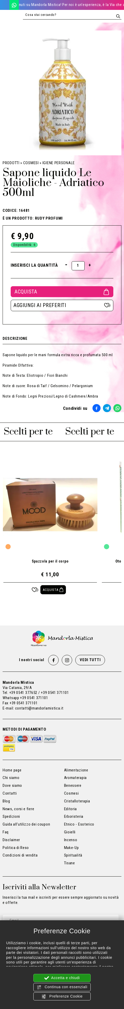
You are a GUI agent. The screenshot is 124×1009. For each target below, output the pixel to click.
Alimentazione (76, 770)
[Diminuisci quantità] (66, 264)
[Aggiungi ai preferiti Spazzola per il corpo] (35, 589)
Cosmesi (31, 163)
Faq (6, 832)
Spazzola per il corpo (50, 561)
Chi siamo (11, 777)
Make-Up (71, 847)
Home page (12, 770)
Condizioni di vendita (20, 855)
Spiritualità (73, 855)
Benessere (73, 785)
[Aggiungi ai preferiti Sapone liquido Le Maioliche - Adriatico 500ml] (62, 305)
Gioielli (70, 832)
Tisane (69, 863)
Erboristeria (73, 816)
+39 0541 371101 (34, 697)
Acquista (62, 291)
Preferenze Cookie (62, 996)
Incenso (70, 840)
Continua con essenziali (62, 987)
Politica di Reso (16, 847)
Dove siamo (12, 785)
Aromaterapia (75, 777)
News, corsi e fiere (18, 809)
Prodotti (11, 163)
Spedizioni (11, 816)
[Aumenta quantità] (90, 265)
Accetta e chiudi (62, 978)
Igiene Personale (58, 163)
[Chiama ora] (4, 4)
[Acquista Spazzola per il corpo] (53, 589)
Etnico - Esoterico (79, 824)
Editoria (70, 809)
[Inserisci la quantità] (78, 265)
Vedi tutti (90, 659)
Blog (6, 801)
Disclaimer (11, 840)
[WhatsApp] (14, 4)
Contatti (10, 793)
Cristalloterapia (77, 801)
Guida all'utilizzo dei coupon (26, 824)
